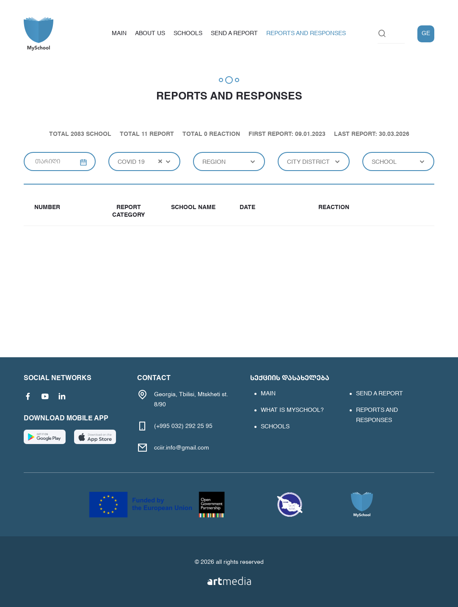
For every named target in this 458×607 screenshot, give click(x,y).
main (119, 33)
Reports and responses (306, 33)
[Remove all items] (160, 161)
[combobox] (144, 161)
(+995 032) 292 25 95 (183, 426)
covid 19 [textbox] (131, 162)
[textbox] (229, 161)
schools (188, 33)
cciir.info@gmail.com (181, 448)
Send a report (234, 33)
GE (426, 33)
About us (150, 33)
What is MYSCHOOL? (292, 410)
